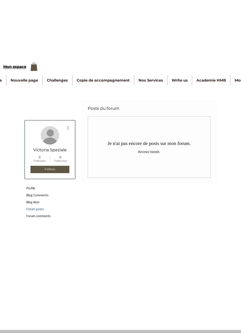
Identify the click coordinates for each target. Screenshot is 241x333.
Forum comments (38, 216)
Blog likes (32, 202)
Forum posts (35, 209)
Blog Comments (37, 195)
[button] (33, 67)
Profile (30, 188)
